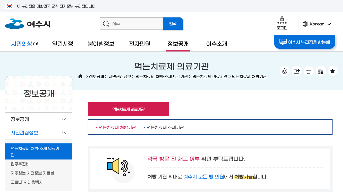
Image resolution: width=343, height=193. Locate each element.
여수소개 (216, 43)
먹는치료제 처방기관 (249, 76)
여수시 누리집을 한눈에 (304, 42)
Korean (317, 26)
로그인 (282, 22)
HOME (80, 76)
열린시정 (62, 43)
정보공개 (178, 43)
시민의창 (21, 45)
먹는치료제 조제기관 (165, 127)
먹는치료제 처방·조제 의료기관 (162, 76)
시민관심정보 (120, 76)
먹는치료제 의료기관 (209, 76)
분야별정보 (101, 43)
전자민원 (139, 43)
